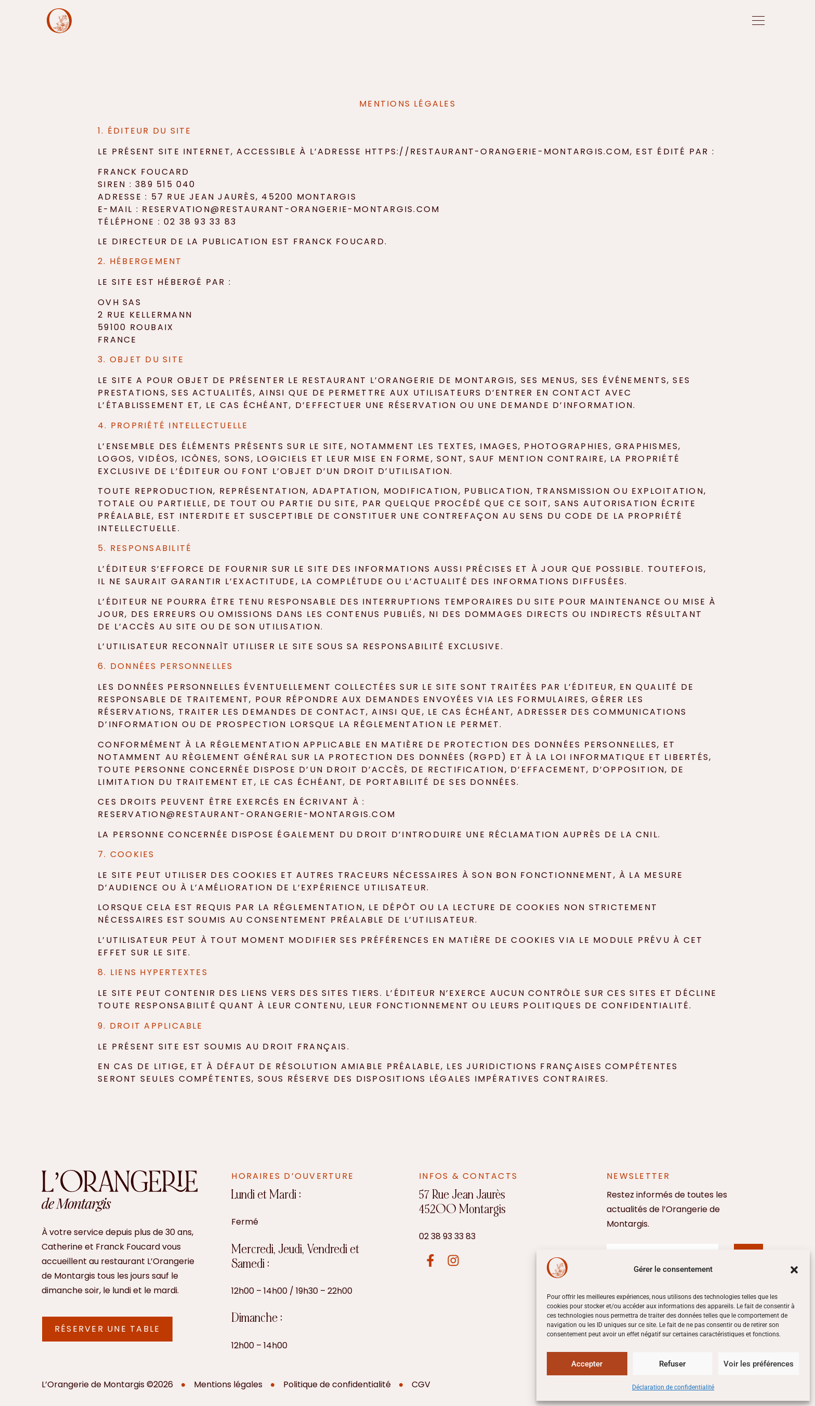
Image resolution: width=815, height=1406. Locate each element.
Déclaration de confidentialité (673, 1387)
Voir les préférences (759, 1364)
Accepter (586, 1364)
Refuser (672, 1364)
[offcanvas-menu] (758, 21)
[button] (794, 1270)
